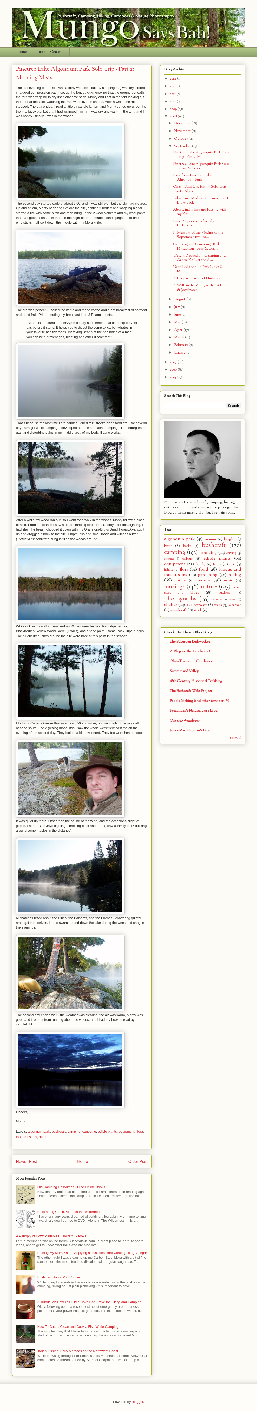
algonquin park (39, 1131)
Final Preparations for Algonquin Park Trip (199, 223)
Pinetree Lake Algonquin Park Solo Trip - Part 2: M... (201, 154)
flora (139, 1131)
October (181, 138)
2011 (173, 93)
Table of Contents (50, 52)
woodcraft (178, 610)
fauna (217, 564)
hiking (235, 575)
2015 (173, 86)
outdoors (224, 593)
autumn (210, 539)
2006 (174, 369)
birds (168, 546)
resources (217, 600)
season (232, 600)
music (228, 580)
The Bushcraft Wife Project (191, 691)
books (187, 546)
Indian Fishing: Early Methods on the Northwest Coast (77, 1351)
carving (231, 553)
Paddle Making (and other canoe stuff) (199, 700)
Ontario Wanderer (185, 720)
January (180, 352)
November (183, 131)
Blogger (137, 1402)
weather (235, 605)
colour (187, 558)
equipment (127, 1131)
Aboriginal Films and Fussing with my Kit (199, 212)
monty (203, 580)
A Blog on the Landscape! (190, 651)
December (183, 123)
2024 (173, 78)
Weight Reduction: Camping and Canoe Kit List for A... (199, 258)
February (181, 345)
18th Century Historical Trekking (196, 681)
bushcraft (59, 1131)
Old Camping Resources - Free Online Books (71, 1187)
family (200, 564)
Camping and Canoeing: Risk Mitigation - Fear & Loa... (196, 246)
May (178, 322)
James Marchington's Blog (190, 730)
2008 (174, 116)
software (200, 605)
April (179, 330)
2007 (173, 362)
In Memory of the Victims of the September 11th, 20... (198, 235)
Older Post (138, 1161)
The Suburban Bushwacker (190, 641)
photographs (180, 599)
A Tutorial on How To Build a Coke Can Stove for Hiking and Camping (89, 1302)
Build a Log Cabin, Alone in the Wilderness (69, 1212)
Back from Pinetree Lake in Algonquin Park (194, 177)
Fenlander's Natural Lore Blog (194, 710)
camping (74, 1131)
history (180, 580)
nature (44, 1137)
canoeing (89, 1131)
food (19, 1137)
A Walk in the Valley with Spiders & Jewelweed (199, 287)
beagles (229, 539)
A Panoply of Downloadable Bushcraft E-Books (51, 1236)
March (179, 337)
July (177, 307)
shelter (170, 605)
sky (188, 605)
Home (22, 52)
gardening (208, 575)
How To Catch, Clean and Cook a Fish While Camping (77, 1327)
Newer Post (26, 1161)
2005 (173, 377)
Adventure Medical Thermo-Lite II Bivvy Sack (200, 200)
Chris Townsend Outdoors (191, 661)
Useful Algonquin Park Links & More (198, 269)
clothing (169, 559)
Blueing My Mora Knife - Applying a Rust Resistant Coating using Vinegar (92, 1253)
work (198, 610)
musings (30, 1137)
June (178, 314)
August (180, 299)
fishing (168, 569)
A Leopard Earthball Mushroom (198, 278)
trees (218, 605)
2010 (173, 101)
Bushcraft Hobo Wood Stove (58, 1277)
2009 (173, 109)
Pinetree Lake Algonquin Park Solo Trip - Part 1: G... (201, 166)
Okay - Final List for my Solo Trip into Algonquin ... (199, 189)
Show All (235, 738)
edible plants (107, 1131)
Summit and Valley (184, 671)
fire (232, 564)
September (183, 146)
